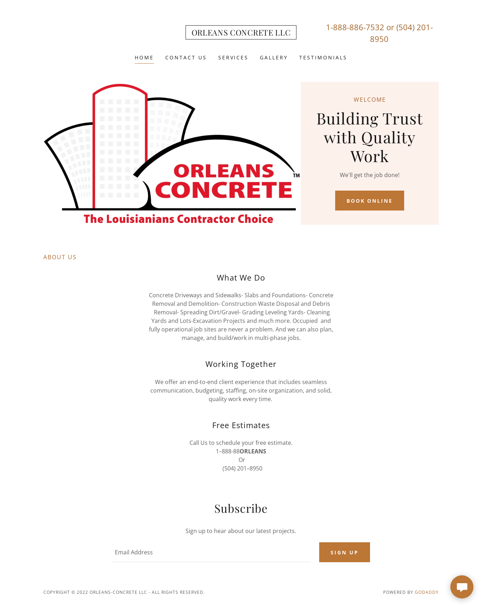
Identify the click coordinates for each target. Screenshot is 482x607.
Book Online (370, 200)
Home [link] (144, 57)
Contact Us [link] (186, 57)
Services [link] (233, 57)
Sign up (345, 552)
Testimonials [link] (323, 57)
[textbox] (211, 552)
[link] (241, 33)
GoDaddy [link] (427, 592)
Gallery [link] (274, 57)
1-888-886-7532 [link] (355, 27)
